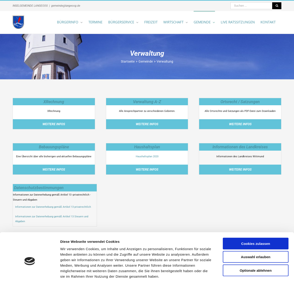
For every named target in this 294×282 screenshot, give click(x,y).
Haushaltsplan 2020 (147, 156)
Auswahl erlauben (255, 235)
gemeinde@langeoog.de (65, 5)
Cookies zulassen (255, 222)
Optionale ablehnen (255, 248)
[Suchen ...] (251, 5)
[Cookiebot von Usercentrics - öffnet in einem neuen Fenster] (30, 273)
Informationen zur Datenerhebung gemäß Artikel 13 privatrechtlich (53, 206)
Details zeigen (244, 273)
